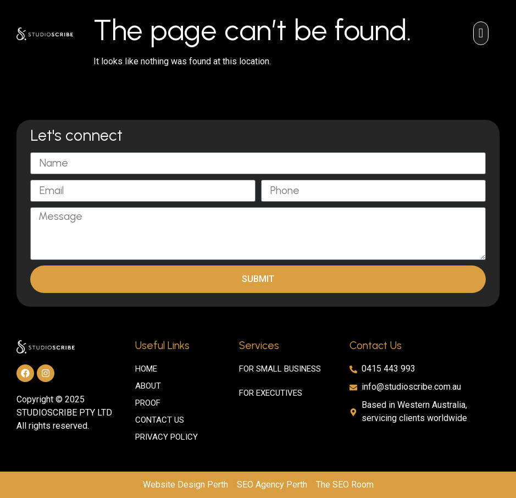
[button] (481, 33)
